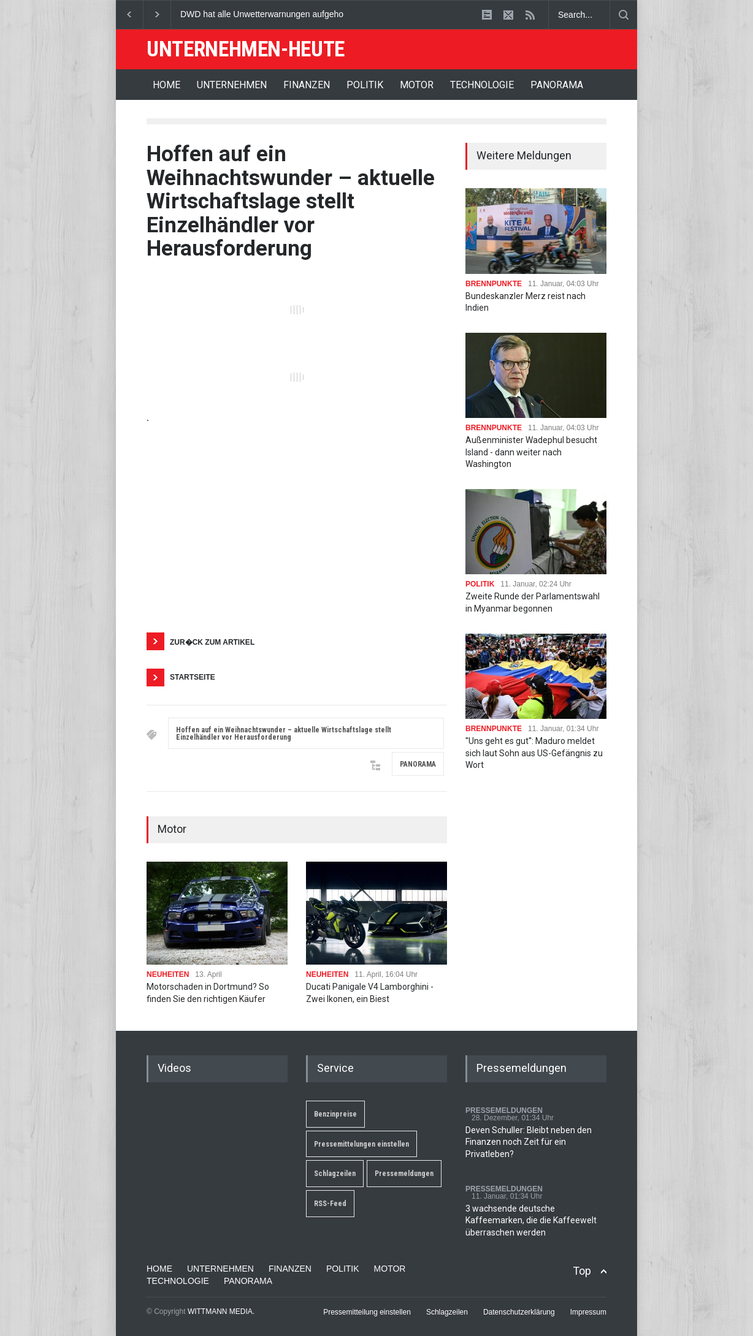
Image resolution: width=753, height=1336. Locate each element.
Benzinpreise (335, 1114)
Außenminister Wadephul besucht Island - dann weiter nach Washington (531, 452)
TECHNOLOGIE (482, 85)
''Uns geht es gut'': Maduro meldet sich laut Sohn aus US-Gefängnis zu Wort (534, 753)
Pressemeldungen (404, 1173)
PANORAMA (556, 85)
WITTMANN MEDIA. (221, 1311)
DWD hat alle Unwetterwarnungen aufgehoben (269, 14)
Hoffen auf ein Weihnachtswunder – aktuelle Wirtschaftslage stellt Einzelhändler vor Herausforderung (283, 734)
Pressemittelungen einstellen (361, 1144)
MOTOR (417, 85)
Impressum (588, 1312)
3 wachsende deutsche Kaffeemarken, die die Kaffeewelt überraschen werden (531, 1220)
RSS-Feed (330, 1203)
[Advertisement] (297, 528)
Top (582, 1270)
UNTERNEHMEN (232, 85)
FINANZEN (306, 85)
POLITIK (364, 85)
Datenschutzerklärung (519, 1312)
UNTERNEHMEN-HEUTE (246, 49)
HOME (166, 85)
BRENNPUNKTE (493, 283)
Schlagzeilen (335, 1173)
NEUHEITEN (168, 974)
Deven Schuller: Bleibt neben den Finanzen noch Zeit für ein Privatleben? (528, 1142)
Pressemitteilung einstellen (367, 1312)
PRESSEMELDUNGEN (504, 1110)
